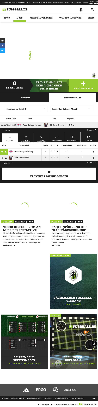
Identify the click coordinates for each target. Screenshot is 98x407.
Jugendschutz (47, 398)
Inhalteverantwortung (61, 398)
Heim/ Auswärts (41, 138)
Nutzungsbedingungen (34, 398)
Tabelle (9, 138)
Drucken (91, 130)
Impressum (5, 398)
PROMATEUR (7, 2)
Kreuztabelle (72, 138)
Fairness (88, 138)
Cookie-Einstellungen (76, 398)
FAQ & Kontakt (76, 2)
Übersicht (25, 97)
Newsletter (86, 2)
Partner (67, 2)
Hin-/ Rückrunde (25, 138)
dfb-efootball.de (37, 2)
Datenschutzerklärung (18, 398)
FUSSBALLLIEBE (24, 2)
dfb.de (15, 2)
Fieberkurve (56, 138)
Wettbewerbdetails (72, 97)
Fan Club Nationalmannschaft (53, 2)
